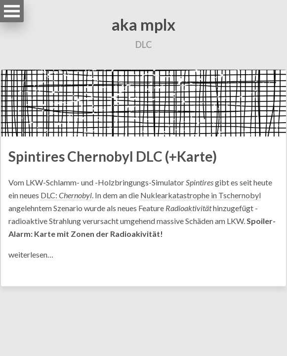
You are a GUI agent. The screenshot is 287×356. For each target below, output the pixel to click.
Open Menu (12, 11)
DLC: (66, 195)
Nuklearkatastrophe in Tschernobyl (200, 195)
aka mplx (143, 24)
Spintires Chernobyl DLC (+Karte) (112, 156)
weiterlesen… (30, 254)
